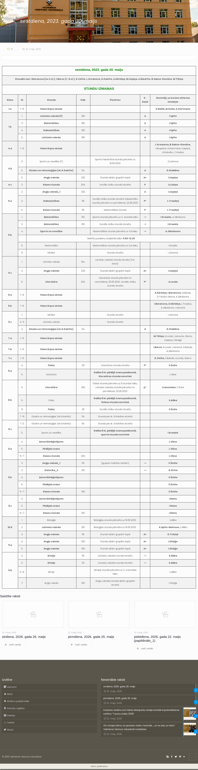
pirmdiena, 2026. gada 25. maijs (91, 636)
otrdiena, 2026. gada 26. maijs (24, 636)
